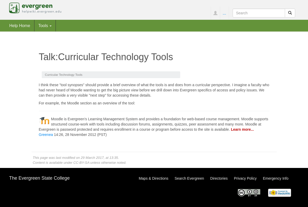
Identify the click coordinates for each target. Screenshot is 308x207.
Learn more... (242, 129)
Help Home (19, 25)
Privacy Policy (245, 178)
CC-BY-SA (81, 163)
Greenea (46, 135)
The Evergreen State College (39, 178)
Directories (219, 178)
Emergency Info (275, 178)
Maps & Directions (153, 178)
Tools (45, 25)
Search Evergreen (189, 178)
